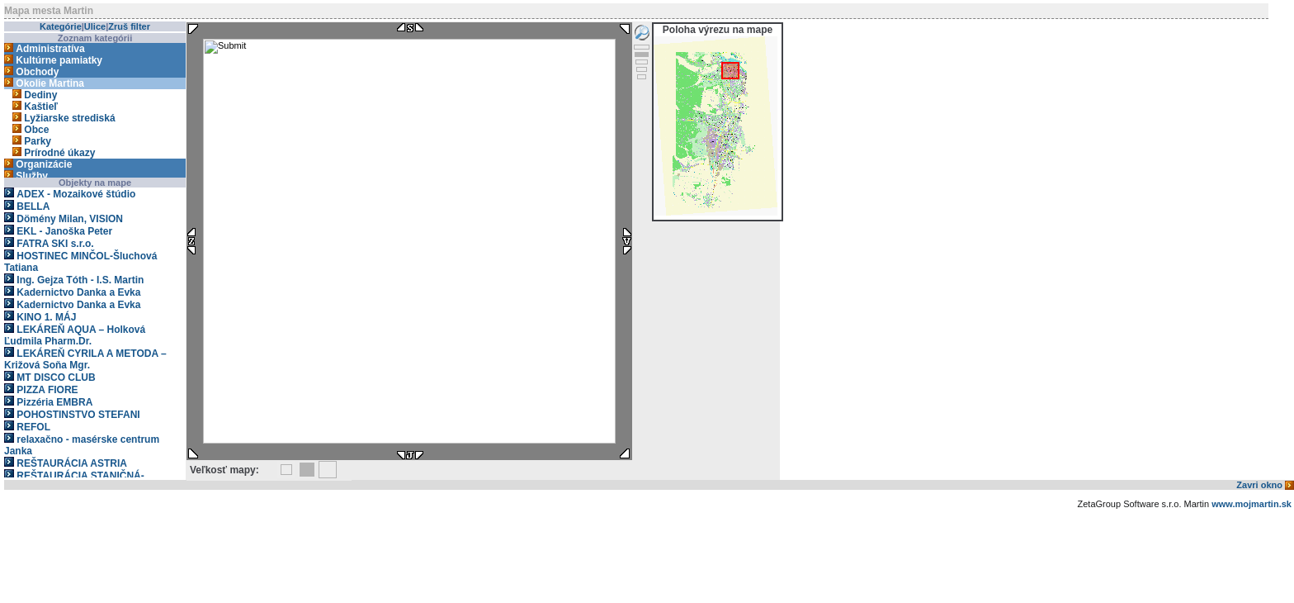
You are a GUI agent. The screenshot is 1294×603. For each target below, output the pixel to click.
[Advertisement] (304, 566)
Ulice (95, 26)
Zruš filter (129, 26)
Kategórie (61, 26)
